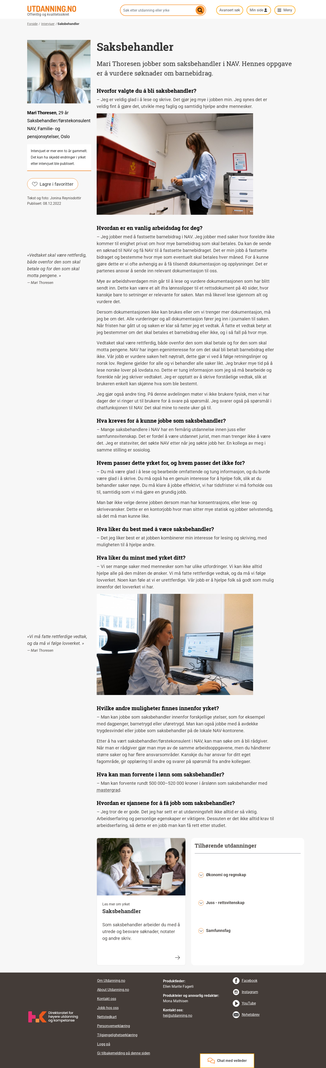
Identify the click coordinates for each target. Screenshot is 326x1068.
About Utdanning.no (113, 990)
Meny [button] (287, 10)
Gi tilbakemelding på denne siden (123, 1053)
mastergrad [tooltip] (108, 790)
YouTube (249, 1003)
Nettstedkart (107, 1017)
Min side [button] (256, 10)
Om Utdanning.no (111, 980)
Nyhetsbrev (251, 1014)
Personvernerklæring (113, 1026)
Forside (32, 24)
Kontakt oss (106, 999)
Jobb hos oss (108, 1008)
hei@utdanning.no (177, 1015)
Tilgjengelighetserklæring (117, 1035)
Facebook (249, 980)
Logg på (103, 1044)
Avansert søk (229, 10)
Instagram (250, 992)
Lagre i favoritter (52, 184)
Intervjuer (48, 24)
